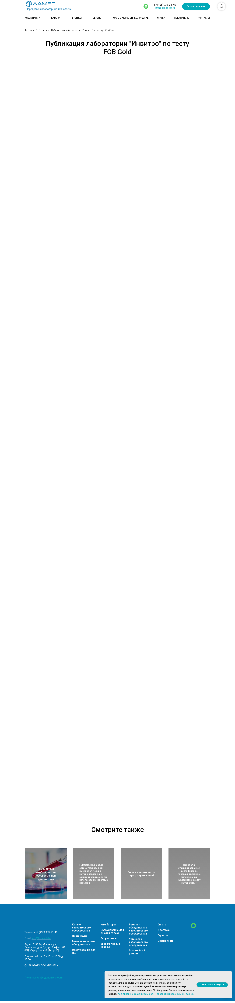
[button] (196, 6)
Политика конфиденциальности (44, 977)
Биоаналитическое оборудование (83, 943)
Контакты (204, 18)
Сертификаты (166, 940)
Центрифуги (79, 936)
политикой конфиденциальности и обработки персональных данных (156, 993)
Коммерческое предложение (130, 18)
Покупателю (181, 18)
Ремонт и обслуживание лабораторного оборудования (138, 929)
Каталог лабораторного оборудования (81, 927)
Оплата (162, 924)
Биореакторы (109, 938)
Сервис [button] (97, 18)
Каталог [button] (56, 18)
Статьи (161, 18)
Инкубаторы (108, 924)
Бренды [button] (77, 18)
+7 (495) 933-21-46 (165, 4)
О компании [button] (33, 18)
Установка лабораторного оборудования (138, 942)
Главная (29, 30)
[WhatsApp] (193, 927)
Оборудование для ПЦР (83, 951)
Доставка (164, 929)
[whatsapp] (146, 6)
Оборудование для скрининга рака (112, 931)
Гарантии (163, 935)
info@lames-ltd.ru (165, 7)
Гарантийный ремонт (137, 952)
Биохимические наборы (110, 945)
